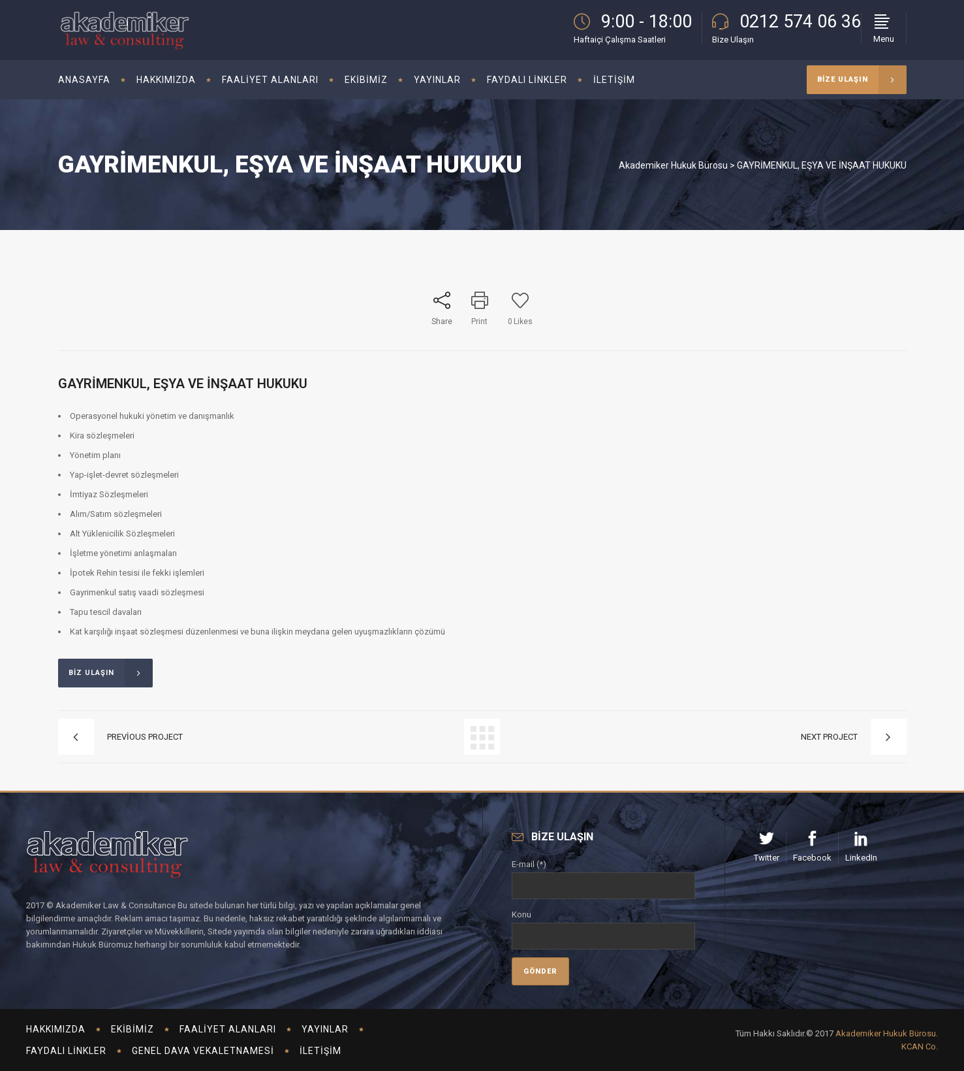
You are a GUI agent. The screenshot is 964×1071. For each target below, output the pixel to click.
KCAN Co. (919, 1046)
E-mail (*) (604, 875)
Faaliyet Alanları (227, 1029)
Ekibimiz (132, 1029)
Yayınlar (325, 1029)
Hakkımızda (56, 1029)
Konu (604, 925)
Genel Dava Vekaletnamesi (203, 1051)
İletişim (320, 1051)
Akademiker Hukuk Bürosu (673, 165)
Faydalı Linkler (66, 1051)
